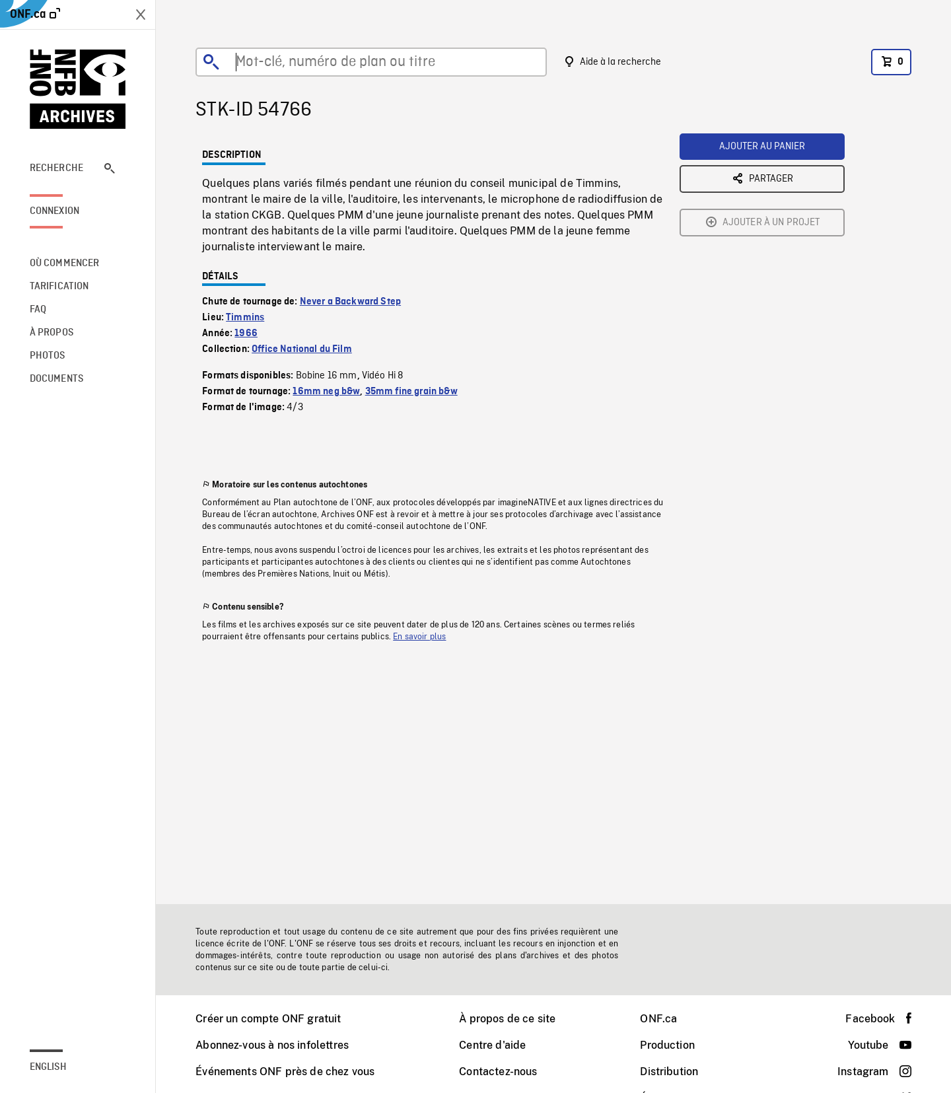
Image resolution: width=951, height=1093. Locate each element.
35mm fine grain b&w (411, 391)
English (48, 1067)
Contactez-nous (498, 1071)
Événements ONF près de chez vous (284, 1071)
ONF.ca (658, 1018)
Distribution (669, 1071)
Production (667, 1045)
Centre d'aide (492, 1045)
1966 (246, 333)
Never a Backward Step (350, 302)
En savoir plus (419, 636)
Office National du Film (302, 349)
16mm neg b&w (326, 391)
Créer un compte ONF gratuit (268, 1018)
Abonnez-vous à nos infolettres (272, 1045)
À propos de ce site (507, 1018)
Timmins (245, 317)
